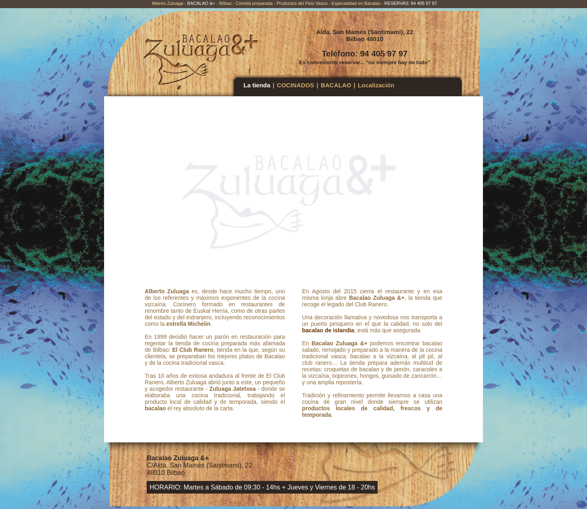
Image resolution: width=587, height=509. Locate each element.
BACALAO (336, 85)
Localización (376, 85)
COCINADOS (295, 85)
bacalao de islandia (328, 330)
